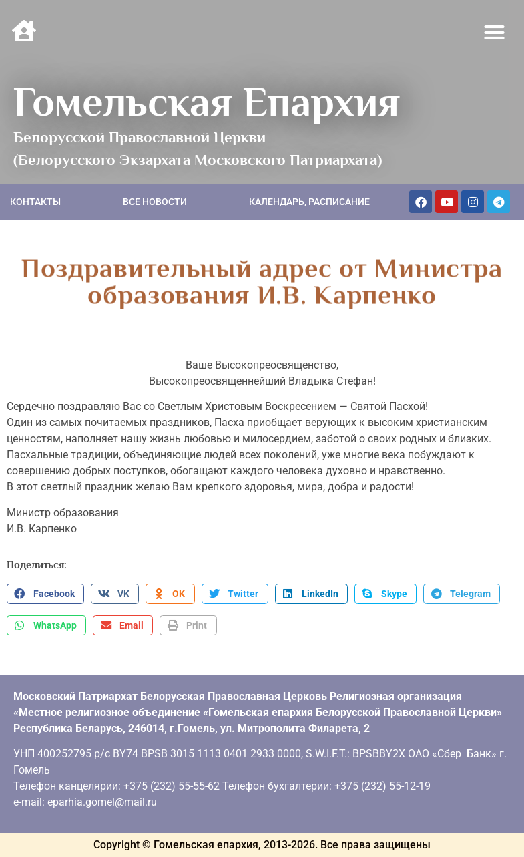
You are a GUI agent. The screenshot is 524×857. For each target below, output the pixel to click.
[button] (494, 32)
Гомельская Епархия (206, 101)
